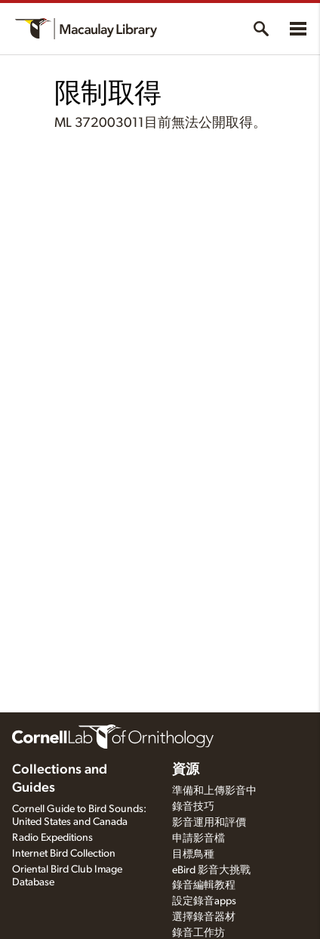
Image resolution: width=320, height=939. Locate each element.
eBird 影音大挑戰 (211, 870)
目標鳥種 (193, 854)
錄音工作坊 (198, 933)
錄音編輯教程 (203, 885)
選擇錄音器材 (203, 917)
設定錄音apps (204, 901)
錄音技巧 (193, 807)
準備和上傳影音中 (214, 791)
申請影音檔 (198, 838)
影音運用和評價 (209, 822)
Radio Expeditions (52, 837)
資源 (185, 770)
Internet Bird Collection (63, 853)
